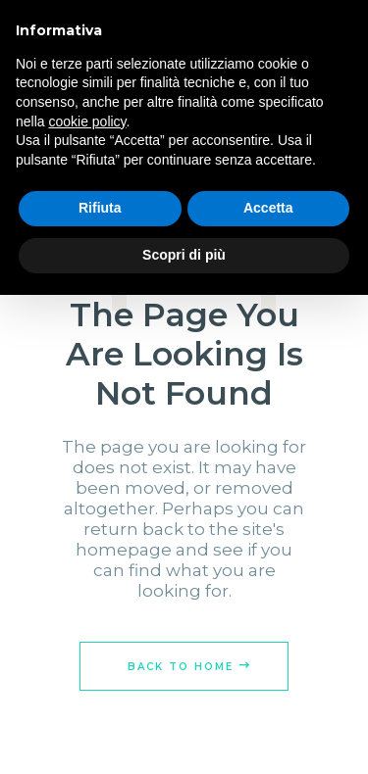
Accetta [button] (268, 208)
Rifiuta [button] (100, 208)
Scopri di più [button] (184, 255)
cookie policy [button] (87, 121)
